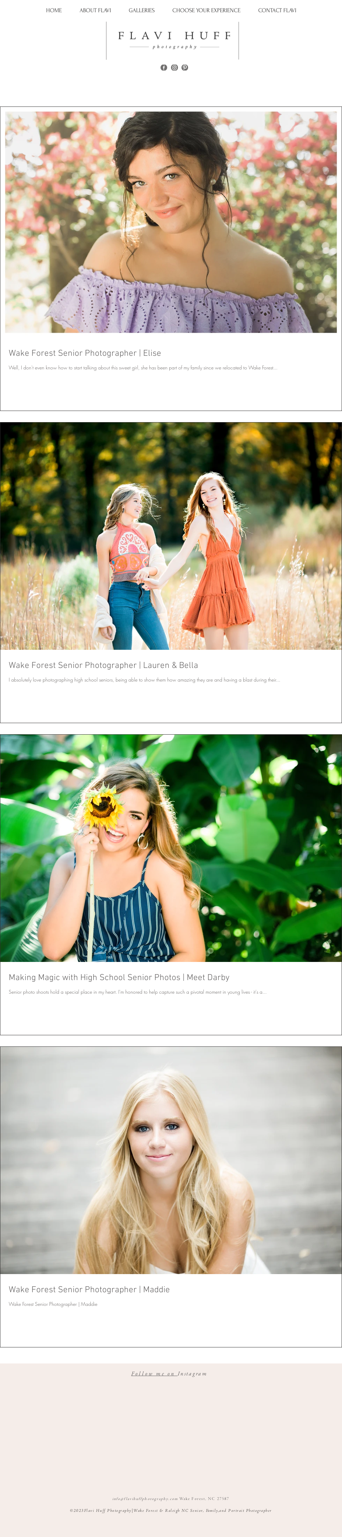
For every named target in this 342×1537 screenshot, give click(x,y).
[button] (142, 10)
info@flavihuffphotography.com (145, 1499)
